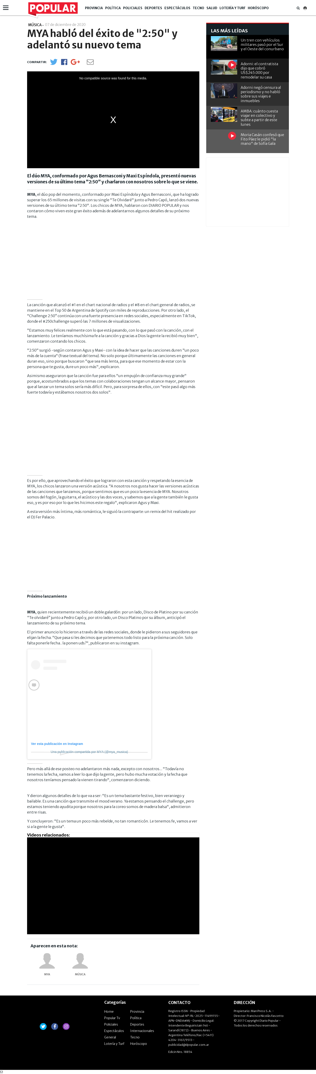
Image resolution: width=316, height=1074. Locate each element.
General (110, 1037)
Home (109, 1012)
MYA (47, 974)
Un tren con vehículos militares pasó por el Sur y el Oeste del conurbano (262, 44)
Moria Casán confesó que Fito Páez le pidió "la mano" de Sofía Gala (262, 139)
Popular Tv (112, 1018)
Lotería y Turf (232, 8)
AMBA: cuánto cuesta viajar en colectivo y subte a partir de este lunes (259, 118)
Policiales (132, 8)
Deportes (153, 8)
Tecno (198, 8)
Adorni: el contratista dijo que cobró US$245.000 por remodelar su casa (259, 70)
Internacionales (142, 1031)
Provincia (94, 8)
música (80, 974)
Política (113, 8)
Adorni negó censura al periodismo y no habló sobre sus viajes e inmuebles (261, 94)
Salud (211, 8)
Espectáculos (177, 8)
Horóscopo (258, 8)
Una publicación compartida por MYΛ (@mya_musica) (89, 752)
